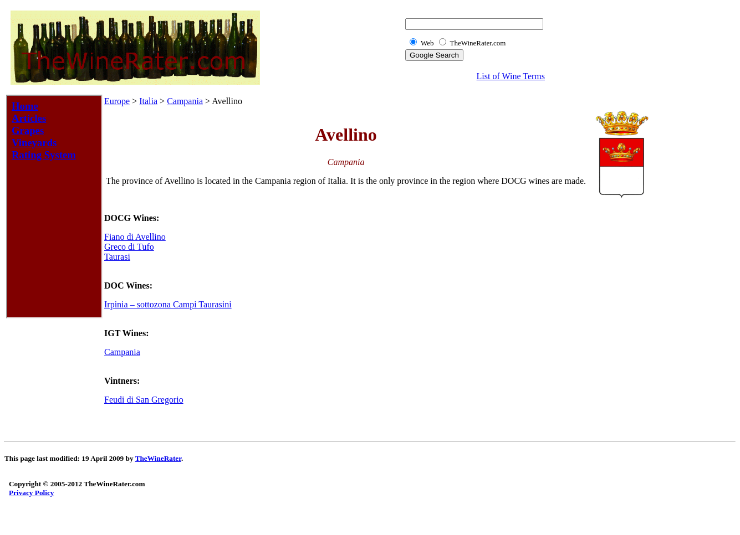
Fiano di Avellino (135, 236)
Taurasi (117, 256)
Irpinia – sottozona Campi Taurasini (168, 304)
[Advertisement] (692, 262)
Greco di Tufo (129, 246)
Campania (185, 101)
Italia (148, 101)
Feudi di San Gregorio (143, 399)
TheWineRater (158, 458)
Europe (117, 101)
